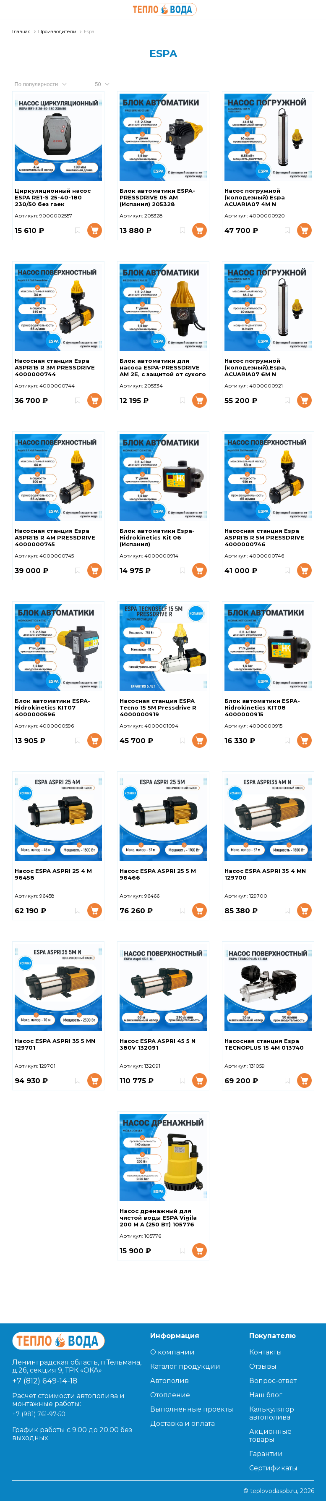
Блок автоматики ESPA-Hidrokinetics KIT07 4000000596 (52, 707)
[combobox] (48, 83)
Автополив (169, 1381)
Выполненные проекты (191, 1409)
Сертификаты (273, 1468)
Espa (89, 31)
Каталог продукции (185, 1366)
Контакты (265, 1352)
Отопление (170, 1395)
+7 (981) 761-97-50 (38, 1414)
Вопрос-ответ (273, 1381)
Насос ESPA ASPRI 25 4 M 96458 (53, 874)
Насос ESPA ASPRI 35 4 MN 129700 (265, 874)
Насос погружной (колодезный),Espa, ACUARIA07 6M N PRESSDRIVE (255, 367)
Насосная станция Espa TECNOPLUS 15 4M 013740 (264, 1044)
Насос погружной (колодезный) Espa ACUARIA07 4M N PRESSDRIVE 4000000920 (264, 197)
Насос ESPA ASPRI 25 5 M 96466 (158, 874)
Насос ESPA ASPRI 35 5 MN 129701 (55, 1044)
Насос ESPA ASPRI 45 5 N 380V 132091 (158, 1044)
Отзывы (262, 1366)
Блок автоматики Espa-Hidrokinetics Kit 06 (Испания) (157, 537)
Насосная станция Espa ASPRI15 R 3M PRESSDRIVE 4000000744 (55, 367)
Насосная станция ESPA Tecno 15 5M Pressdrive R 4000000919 (158, 707)
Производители (57, 31)
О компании (172, 1352)
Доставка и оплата (182, 1424)
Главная (21, 31)
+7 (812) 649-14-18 (44, 1381)
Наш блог (265, 1395)
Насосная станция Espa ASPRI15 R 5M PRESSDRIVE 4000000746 (264, 537)
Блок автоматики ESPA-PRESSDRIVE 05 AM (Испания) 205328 (157, 197)
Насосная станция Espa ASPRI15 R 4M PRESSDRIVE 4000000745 (55, 537)
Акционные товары (270, 1435)
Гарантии (266, 1454)
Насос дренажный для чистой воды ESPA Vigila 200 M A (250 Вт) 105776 (158, 1218)
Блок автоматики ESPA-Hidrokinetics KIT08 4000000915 (262, 707)
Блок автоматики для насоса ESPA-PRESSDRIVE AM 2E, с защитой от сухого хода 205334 (163, 367)
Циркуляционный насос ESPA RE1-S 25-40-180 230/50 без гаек (53, 197)
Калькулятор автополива (271, 1413)
